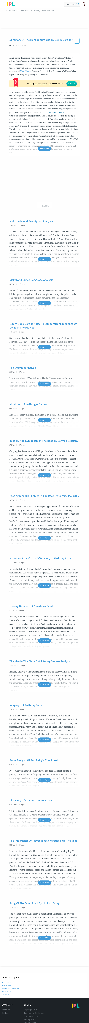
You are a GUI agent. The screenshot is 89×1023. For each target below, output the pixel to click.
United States (6, 983)
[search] (78, 4)
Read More (44, 259)
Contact (5, 1013)
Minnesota (5, 994)
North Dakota (25, 71)
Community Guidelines (34, 1013)
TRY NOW (71, 83)
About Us (6, 1009)
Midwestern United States (10, 988)
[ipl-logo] (11, 5)
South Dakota (6, 991)
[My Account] (84, 4)
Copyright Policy (31, 1009)
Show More (44, 148)
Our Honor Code (31, 1016)
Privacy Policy (30, 1019)
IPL (3, 10)
